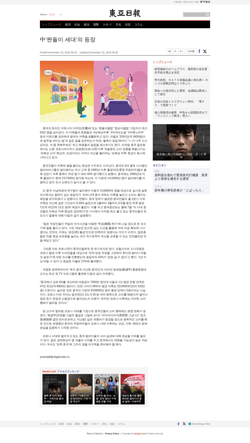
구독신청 (178, 2)
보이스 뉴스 (188, 2)
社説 (128, 24)
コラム (138, 24)
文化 (118, 24)
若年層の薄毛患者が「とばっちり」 (180, 190)
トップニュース (51, 24)
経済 (68, 24)
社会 (77, 24)
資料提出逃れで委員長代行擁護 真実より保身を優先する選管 (181, 177)
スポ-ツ (107, 24)
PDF (197, 2)
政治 (86, 24)
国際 (96, 24)
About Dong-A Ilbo (199, 424)
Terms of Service (94, 433)
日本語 (52, 15)
